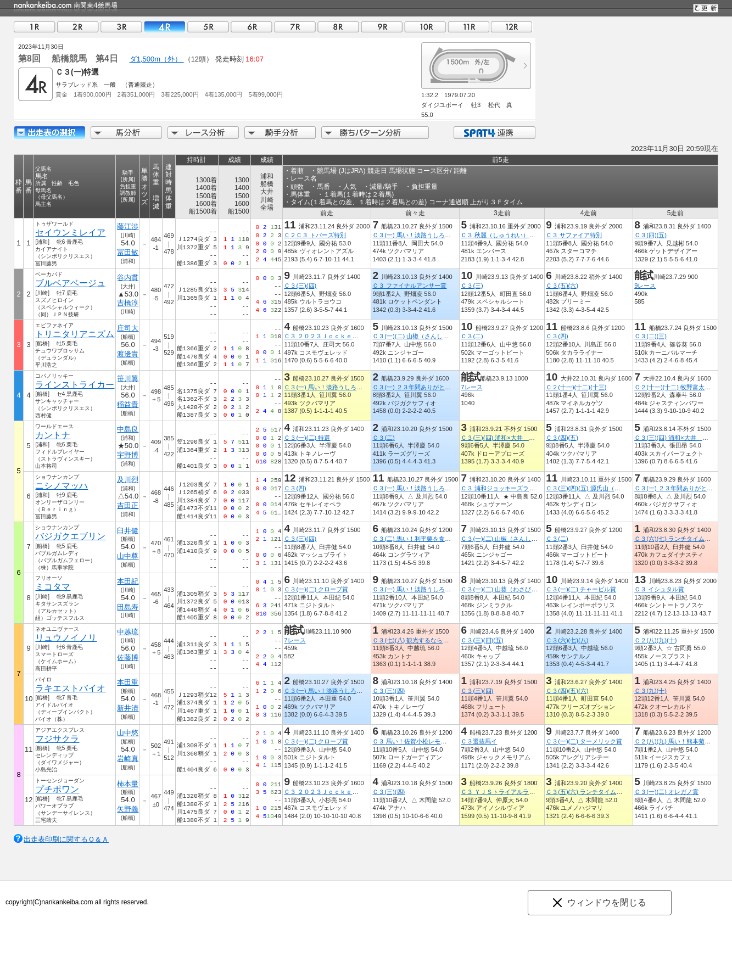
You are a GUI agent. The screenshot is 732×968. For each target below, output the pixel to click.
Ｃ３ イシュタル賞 (659, 589)
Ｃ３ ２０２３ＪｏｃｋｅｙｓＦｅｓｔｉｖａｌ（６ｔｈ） (363, 336)
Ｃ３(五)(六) (562, 285)
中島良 (127, 429)
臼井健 (127, 531)
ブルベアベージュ (70, 283)
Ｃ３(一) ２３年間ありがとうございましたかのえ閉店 (444, 387)
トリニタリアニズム (74, 334)
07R (295, 26)
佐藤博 (127, 657)
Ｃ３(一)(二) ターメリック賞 (584, 741)
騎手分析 (280, 132)
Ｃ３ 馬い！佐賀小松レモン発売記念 (421, 741)
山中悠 (127, 733)
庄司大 (127, 328)
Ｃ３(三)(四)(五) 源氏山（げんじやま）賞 (601, 488)
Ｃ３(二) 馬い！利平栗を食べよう (417, 538)
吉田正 (127, 505)
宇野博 (127, 455)
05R (208, 26)
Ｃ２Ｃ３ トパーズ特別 (315, 235)
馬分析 (126, 132)
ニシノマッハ (61, 485)
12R (512, 26)
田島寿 (127, 607)
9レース (645, 285)
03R (121, 26)
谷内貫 (127, 277)
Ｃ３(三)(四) (300, 285)
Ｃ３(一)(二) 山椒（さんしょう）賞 (419, 336)
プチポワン (57, 789)
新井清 (127, 708)
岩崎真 (127, 758)
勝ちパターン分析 (375, 132)
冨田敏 (127, 252)
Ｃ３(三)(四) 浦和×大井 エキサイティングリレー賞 (531, 437)
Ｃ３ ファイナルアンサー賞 (409, 285)
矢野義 (127, 809)
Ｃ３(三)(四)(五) (482, 640)
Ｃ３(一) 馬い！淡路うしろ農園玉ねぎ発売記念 (435, 235)
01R (34, 26)
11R (468, 26)
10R (425, 26)
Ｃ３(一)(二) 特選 (307, 437)
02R (78, 26)
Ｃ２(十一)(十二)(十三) (576, 387)
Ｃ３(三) (472, 285)
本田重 (127, 682)
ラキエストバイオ (70, 688)
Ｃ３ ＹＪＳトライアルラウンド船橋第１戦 (519, 791)
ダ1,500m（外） (157, 59)
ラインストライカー (74, 384)
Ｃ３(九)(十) (650, 690)
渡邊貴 (127, 354)
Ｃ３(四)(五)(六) (567, 690)
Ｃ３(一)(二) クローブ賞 (316, 589)
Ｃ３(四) (557, 336)
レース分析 (203, 132)
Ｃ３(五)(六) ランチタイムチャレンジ (596, 791)
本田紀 (127, 581)
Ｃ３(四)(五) (650, 235)
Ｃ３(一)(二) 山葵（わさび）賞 (502, 589)
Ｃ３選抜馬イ (479, 741)
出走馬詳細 (49, 132)
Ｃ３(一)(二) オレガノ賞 (666, 791)
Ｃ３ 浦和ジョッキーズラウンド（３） (513, 488)
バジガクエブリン (70, 536)
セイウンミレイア (70, 232)
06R (251, 26)
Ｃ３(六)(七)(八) (567, 640)
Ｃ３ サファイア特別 (574, 235)
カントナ (52, 435)
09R (382, 26)
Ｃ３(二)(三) (650, 336)
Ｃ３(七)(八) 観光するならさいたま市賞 (425, 640)
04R (165, 26)
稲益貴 (127, 404)
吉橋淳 (127, 303)
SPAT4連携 (493, 132)
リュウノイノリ (66, 637)
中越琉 (127, 632)
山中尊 (127, 556)
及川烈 (127, 479)
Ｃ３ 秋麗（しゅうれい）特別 (501, 235)
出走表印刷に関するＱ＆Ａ (66, 839)
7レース (471, 387)
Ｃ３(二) (472, 336)
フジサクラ (57, 738)
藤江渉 (127, 226)
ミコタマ (52, 586)
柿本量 (127, 784)
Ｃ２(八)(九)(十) (655, 640)
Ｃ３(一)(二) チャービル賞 (581, 589)
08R (338, 26)
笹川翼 (127, 378)
